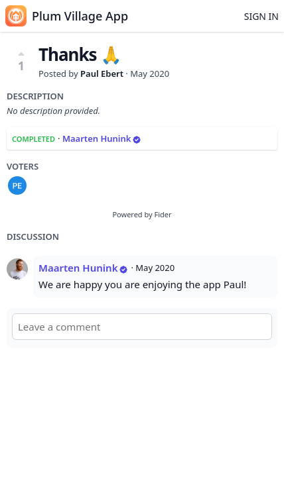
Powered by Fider (141, 214)
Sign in (261, 16)
